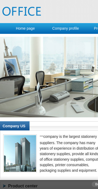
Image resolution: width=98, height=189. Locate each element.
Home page (25, 28)
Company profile (65, 28)
